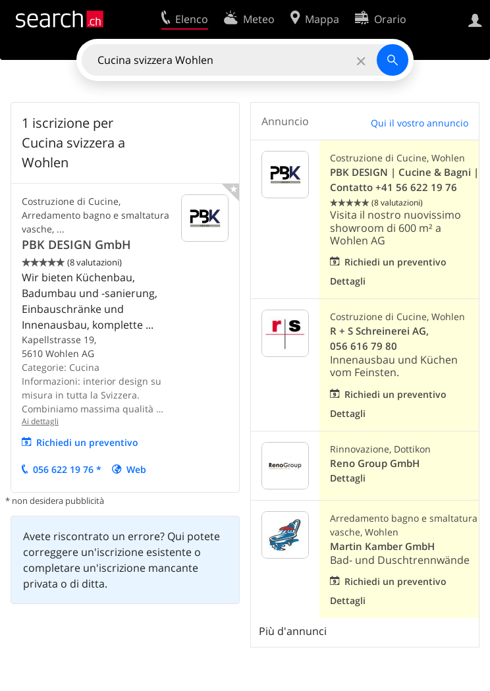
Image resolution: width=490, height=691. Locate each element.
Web (136, 469)
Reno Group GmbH (375, 463)
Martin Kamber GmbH (382, 546)
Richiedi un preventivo (87, 442)
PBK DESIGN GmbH (76, 244)
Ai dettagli (40, 421)
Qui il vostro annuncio (419, 123)
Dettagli (348, 281)
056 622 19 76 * (67, 469)
